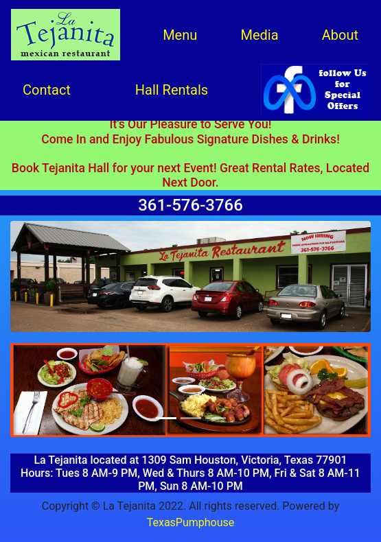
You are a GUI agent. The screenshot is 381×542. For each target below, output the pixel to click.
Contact (47, 90)
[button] (37, 390)
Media (259, 35)
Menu (180, 35)
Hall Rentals (171, 90)
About (340, 35)
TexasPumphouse (191, 522)
